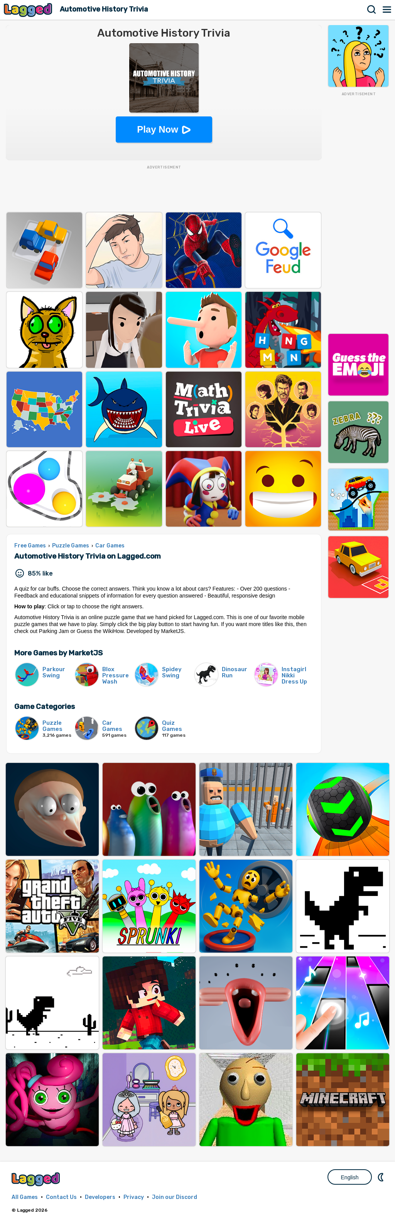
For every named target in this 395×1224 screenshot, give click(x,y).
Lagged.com (37, 1179)
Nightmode (381, 1177)
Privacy (133, 1197)
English (350, 1177)
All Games (25, 1197)
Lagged (29, 10)
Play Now (157, 129)
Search (372, 9)
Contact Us (61, 1197)
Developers (100, 1197)
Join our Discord (174, 1197)
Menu (387, 9)
